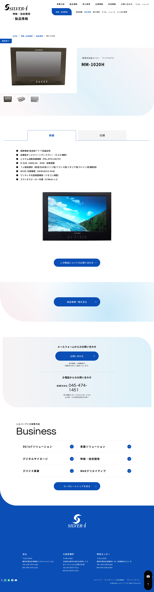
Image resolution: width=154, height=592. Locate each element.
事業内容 (61, 4)
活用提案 (79, 12)
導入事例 (86, 4)
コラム (137, 4)
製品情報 (73, 4)
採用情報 (112, 4)
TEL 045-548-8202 (105, 564)
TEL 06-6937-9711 (71, 567)
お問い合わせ (127, 4)
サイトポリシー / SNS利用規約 (114, 580)
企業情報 (99, 4)
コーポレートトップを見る (77, 486)
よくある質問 (122, 12)
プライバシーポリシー (134, 580)
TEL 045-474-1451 (30, 564)
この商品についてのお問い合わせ (77, 262)
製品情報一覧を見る (77, 301)
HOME (15, 36)
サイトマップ (98, 580)
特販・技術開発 (27, 36)
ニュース (145, 4)
